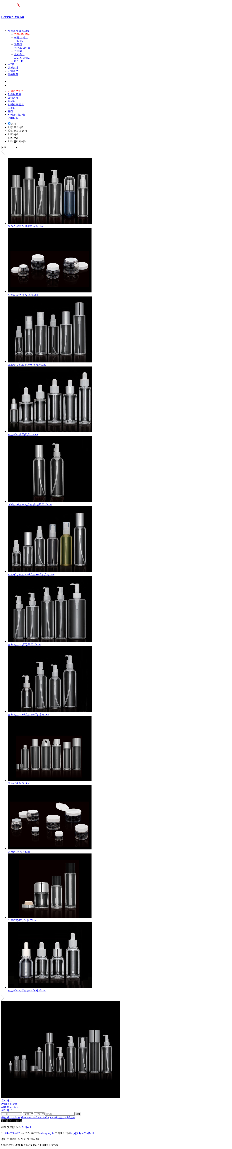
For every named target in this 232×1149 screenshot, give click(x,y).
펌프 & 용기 (17, 127)
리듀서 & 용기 (19, 130)
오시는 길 (89, 1133)
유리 (10, 111)
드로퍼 (18, 51)
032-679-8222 (12, 1133)
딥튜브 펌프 (21, 37)
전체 (13, 123)
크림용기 (19, 41)
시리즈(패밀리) (22, 57)
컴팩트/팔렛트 (16, 104)
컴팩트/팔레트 (22, 47)
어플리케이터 (18, 141)
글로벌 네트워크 (10, 1117)
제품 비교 (9, 1106)
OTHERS (19, 61)
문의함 (6, 1110)
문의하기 (6, 1100)
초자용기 (19, 54)
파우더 (18, 44)
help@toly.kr (77, 1133)
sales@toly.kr (47, 1133)
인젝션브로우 (22, 34)
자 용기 (15, 134)
